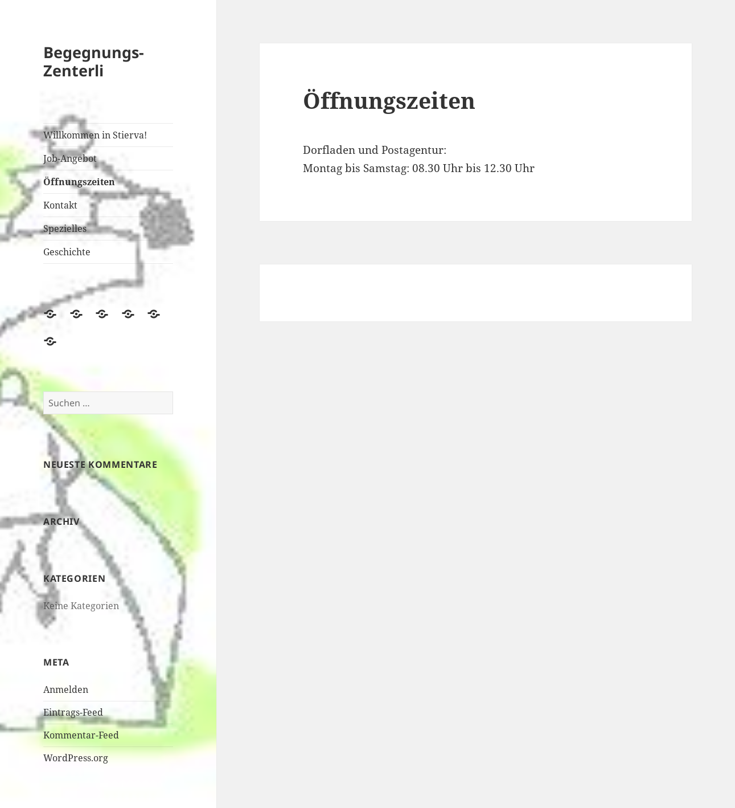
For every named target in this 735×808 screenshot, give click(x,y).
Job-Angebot (70, 158)
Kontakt (60, 205)
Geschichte (67, 252)
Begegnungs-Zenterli (93, 61)
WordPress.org (75, 758)
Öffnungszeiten (79, 182)
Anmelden (65, 689)
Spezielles (65, 228)
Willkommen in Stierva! (95, 135)
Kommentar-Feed (81, 735)
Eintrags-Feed (73, 712)
